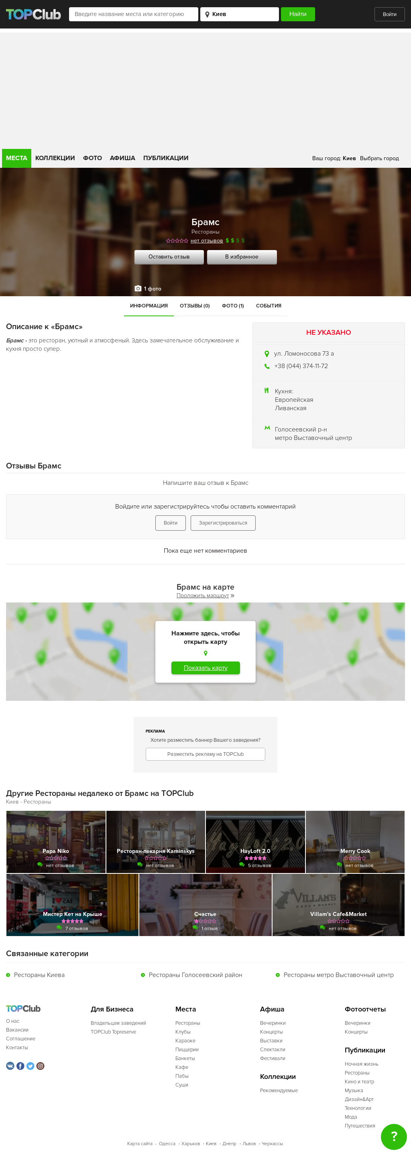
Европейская (294, 400)
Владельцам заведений (118, 1023)
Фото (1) (233, 306)
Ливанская (291, 408)
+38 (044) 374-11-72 (301, 366)
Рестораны (205, 231)
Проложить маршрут (205, 595)
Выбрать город (379, 158)
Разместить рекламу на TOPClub (205, 754)
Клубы (183, 1032)
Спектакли (272, 1049)
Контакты (17, 1047)
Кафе (181, 1067)
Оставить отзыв (169, 256)
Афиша (122, 158)
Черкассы (272, 1144)
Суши (181, 1085)
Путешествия (360, 1126)
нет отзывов (207, 240)
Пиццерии (187, 1049)
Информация (149, 306)
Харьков (190, 1144)
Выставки (271, 1041)
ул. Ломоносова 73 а (304, 354)
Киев (211, 1144)
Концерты (271, 1032)
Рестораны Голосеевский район (195, 975)
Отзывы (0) (195, 306)
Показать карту (206, 668)
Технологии (358, 1108)
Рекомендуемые (279, 1090)
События (268, 306)
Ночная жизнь (361, 1064)
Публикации (166, 158)
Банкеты (185, 1058)
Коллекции (55, 158)
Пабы (182, 1076)
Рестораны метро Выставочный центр (339, 975)
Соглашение (20, 1039)
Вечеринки (273, 1023)
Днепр (229, 1144)
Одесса (167, 1144)
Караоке (185, 1041)
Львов (249, 1144)
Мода (351, 1117)
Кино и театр (359, 1082)
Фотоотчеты (365, 1009)
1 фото (152, 288)
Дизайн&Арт (359, 1099)
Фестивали (272, 1058)
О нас (12, 1021)
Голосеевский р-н (301, 429)
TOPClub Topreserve (113, 1032)
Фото (92, 158)
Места (16, 158)
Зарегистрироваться (223, 523)
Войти (390, 14)
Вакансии (17, 1030)
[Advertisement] (205, 89)
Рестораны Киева (39, 975)
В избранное (241, 256)
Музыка (354, 1090)
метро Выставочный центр (313, 438)
